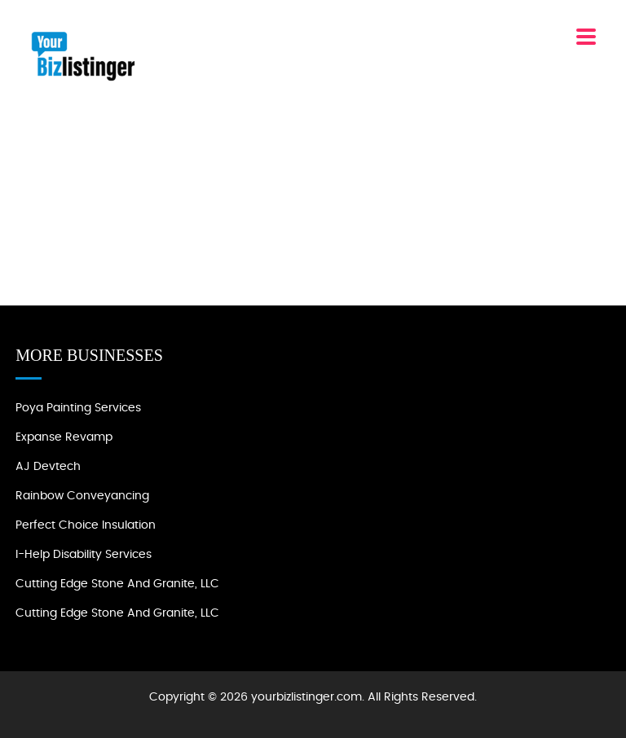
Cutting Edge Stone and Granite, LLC (117, 584)
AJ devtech (48, 466)
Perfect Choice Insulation (85, 525)
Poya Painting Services (78, 408)
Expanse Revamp (63, 437)
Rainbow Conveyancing (82, 496)
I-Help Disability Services (83, 554)
